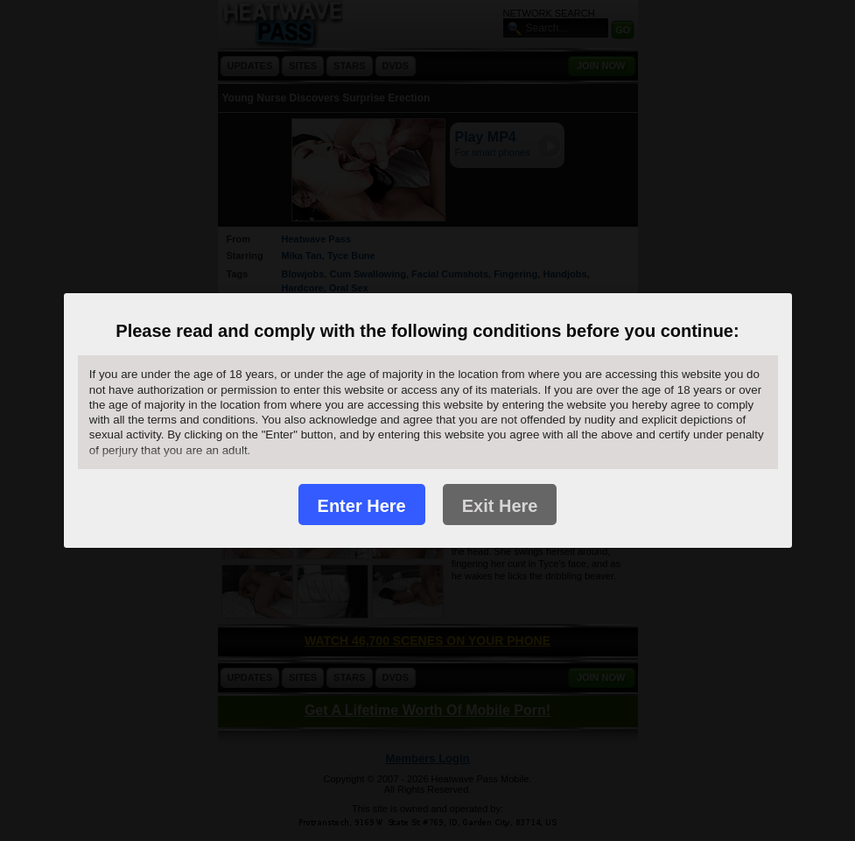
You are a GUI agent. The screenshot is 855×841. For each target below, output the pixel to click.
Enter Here (362, 505)
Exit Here (500, 505)
